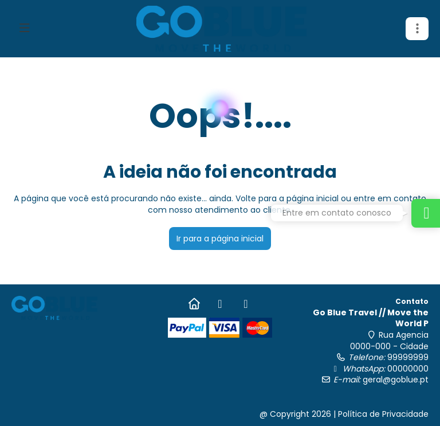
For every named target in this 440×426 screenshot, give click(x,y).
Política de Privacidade (383, 414)
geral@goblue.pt (396, 379)
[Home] (194, 304)
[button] (417, 28)
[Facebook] (220, 304)
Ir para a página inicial (220, 238)
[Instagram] (245, 304)
